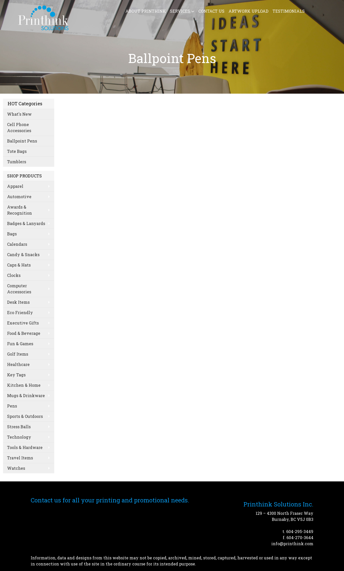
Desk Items (18, 302)
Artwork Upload (248, 11)
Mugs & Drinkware (26, 395)
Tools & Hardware (25, 447)
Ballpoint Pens (22, 141)
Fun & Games (20, 343)
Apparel (15, 186)
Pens (12, 406)
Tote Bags (17, 151)
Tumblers (16, 161)
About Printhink (145, 11)
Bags (12, 233)
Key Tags (16, 374)
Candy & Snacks (23, 254)
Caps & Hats (19, 265)
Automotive (19, 196)
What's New (19, 114)
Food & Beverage (23, 333)
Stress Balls (19, 426)
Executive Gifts (23, 322)
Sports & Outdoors (25, 416)
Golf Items (17, 354)
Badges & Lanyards (26, 223)
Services (180, 11)
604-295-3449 (299, 531)
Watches (16, 468)
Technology (19, 437)
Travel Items (20, 457)
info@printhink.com (292, 543)
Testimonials (289, 11)
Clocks (14, 275)
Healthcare (18, 364)
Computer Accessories (19, 288)
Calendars (17, 244)
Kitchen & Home (24, 385)
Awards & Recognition (19, 210)
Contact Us (211, 11)
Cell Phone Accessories (19, 127)
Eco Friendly (20, 312)
